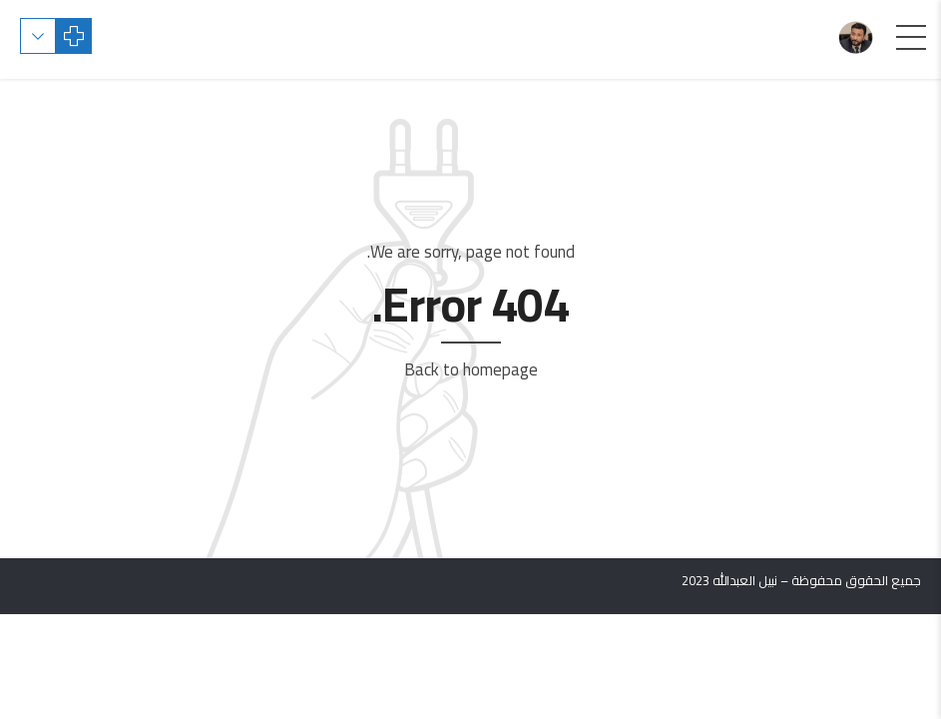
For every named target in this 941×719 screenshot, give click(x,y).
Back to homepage (471, 369)
